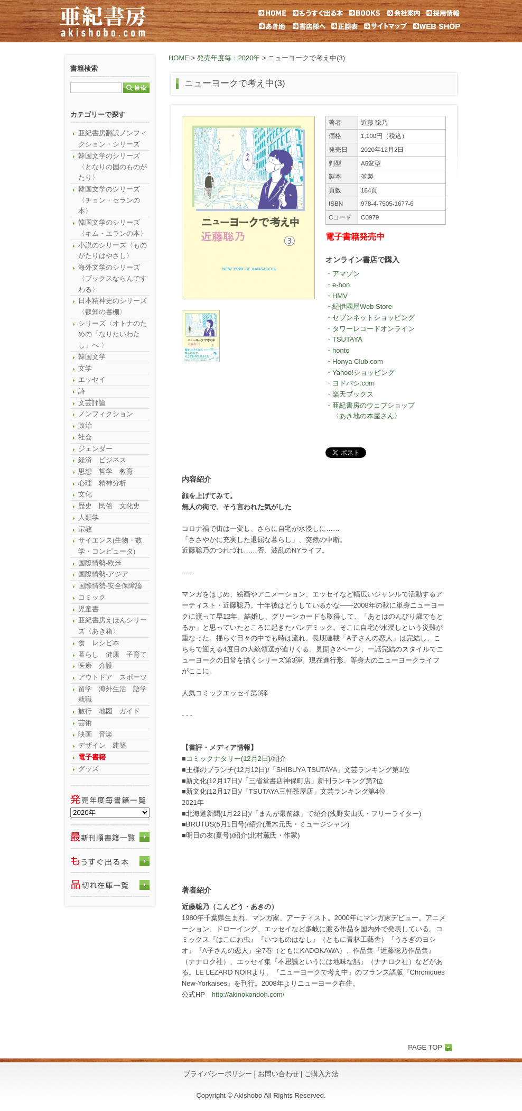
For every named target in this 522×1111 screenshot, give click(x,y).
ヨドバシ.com (353, 383)
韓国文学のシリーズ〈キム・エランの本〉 (112, 227)
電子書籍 (92, 757)
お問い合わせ (278, 1074)
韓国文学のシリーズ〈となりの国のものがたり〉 (112, 166)
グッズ (88, 769)
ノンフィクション (105, 414)
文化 (85, 494)
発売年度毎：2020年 (228, 58)
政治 (85, 425)
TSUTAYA (347, 339)
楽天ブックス (353, 394)
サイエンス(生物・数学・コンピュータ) (110, 545)
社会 (85, 437)
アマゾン (346, 274)
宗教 (85, 529)
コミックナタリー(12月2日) (228, 759)
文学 (85, 368)
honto (340, 350)
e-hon (341, 285)
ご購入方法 (321, 1074)
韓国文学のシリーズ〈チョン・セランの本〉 (109, 200)
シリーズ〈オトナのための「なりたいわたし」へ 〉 (112, 334)
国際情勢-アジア (103, 574)
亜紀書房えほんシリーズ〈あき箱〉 (112, 625)
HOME (179, 58)
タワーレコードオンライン (373, 329)
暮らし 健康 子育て (112, 654)
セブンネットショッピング (373, 318)
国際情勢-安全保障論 (110, 586)
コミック (92, 597)
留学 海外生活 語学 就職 (114, 694)
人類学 (88, 517)
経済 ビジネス (102, 460)
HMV (340, 296)
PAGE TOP (425, 1047)
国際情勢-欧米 (100, 563)
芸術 (85, 723)
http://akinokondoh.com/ (248, 994)
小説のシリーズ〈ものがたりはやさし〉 (112, 250)
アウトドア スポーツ (112, 677)
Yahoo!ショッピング (363, 373)
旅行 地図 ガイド (109, 711)
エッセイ (92, 379)
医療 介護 (95, 665)
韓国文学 (92, 357)
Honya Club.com (357, 361)
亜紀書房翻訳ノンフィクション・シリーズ (112, 138)
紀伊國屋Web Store (362, 306)
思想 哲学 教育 (105, 471)
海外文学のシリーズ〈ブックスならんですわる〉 (112, 278)
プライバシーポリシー (217, 1074)
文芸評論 (92, 403)
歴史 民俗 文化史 (109, 506)
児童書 (88, 609)
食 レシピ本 (98, 643)
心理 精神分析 (102, 483)
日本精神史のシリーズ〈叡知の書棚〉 (112, 306)
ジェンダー (95, 449)
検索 (136, 87)
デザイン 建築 (102, 745)
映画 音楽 (95, 734)
